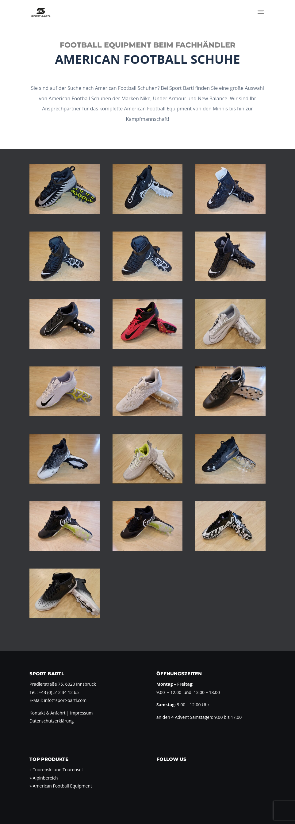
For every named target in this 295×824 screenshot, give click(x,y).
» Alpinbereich (43, 778)
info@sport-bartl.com (65, 700)
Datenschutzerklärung (51, 721)
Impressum (81, 713)
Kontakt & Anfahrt (47, 713)
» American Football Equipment (60, 786)
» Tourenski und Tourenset (56, 769)
